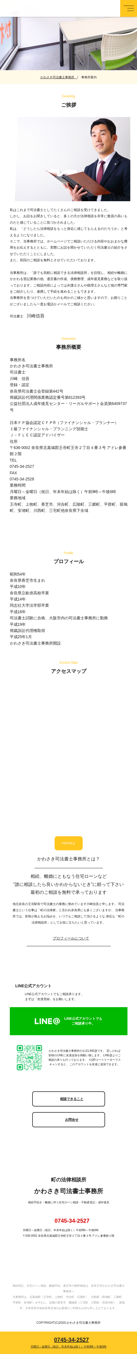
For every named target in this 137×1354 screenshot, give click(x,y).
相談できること (71, 1099)
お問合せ (71, 1120)
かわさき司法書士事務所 (58, 77)
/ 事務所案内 (87, 77)
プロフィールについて (71, 938)
